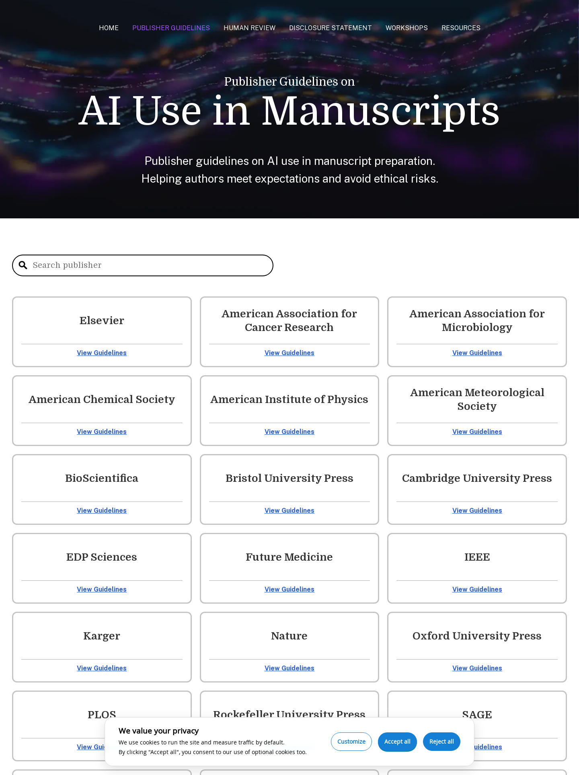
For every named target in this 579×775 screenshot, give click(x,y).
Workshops (407, 28)
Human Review (249, 28)
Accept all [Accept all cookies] (397, 741)
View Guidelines (102, 353)
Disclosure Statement (330, 28)
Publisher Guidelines (171, 28)
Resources (460, 28)
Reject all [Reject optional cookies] (441, 741)
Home (109, 28)
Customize (351, 741)
